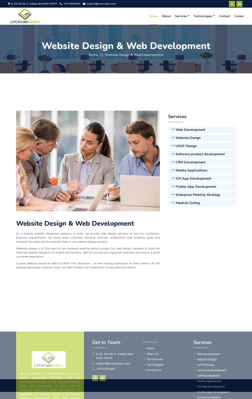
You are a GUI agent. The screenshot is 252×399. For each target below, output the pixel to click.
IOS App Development (191, 200)
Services (181, 16)
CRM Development (188, 183)
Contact (224, 16)
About (166, 16)
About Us (151, 383)
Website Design (186, 159)
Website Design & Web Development (134, 55)
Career (239, 16)
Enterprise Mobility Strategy (195, 216)
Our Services (153, 388)
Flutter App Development (193, 208)
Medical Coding (185, 224)
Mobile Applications (189, 192)
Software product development (198, 175)
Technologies (202, 16)
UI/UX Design (184, 167)
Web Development (188, 151)
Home (154, 16)
